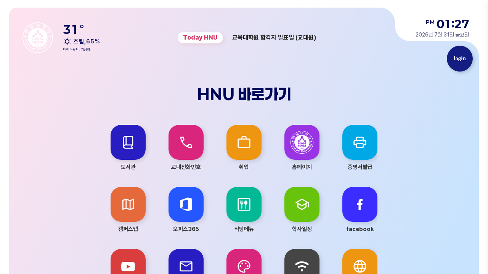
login (460, 58)
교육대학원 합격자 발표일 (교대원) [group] (274, 37)
